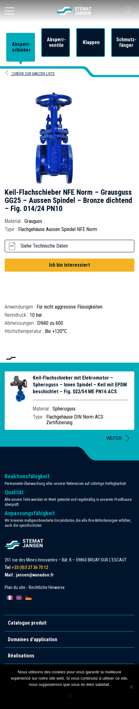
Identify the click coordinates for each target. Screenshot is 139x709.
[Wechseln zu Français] (9, 598)
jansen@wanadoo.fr (35, 574)
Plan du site (15, 587)
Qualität (14, 492)
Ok (69, 696)
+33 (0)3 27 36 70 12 (30, 567)
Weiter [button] (114, 438)
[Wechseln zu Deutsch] (28, 598)
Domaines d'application (32, 639)
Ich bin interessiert (69, 265)
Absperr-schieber (21, 47)
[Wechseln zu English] (19, 598)
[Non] (131, 687)
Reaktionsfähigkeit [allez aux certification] (27, 476)
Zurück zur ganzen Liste (30, 74)
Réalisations (21, 656)
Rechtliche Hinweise (47, 587)
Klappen (91, 42)
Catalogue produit (27, 623)
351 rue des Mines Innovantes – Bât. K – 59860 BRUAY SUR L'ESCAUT (66, 559)
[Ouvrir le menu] (9, 11)
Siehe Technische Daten (44, 246)
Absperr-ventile (56, 42)
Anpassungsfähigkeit (30, 513)
